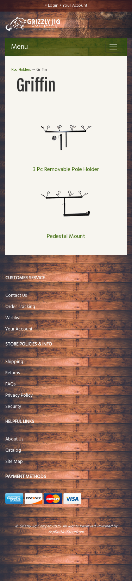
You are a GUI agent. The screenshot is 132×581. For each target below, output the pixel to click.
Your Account (74, 5)
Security (13, 406)
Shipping (14, 361)
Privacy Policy (19, 395)
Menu (19, 47)
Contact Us (16, 295)
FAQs (10, 384)
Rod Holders (21, 70)
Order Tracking (20, 306)
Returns (12, 373)
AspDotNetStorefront (66, 532)
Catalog (13, 450)
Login (53, 5)
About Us (14, 439)
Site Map (14, 461)
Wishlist (12, 318)
